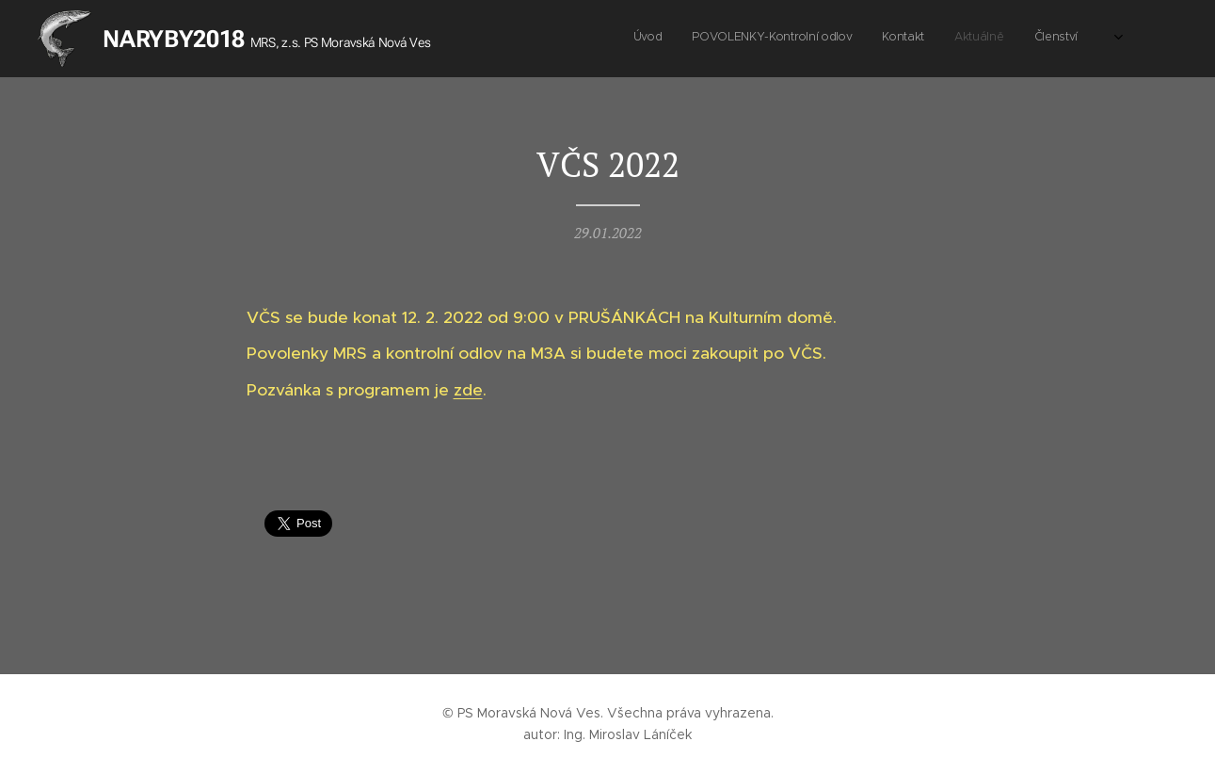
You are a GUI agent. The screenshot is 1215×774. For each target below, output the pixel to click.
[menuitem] (962, 38)
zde (467, 389)
